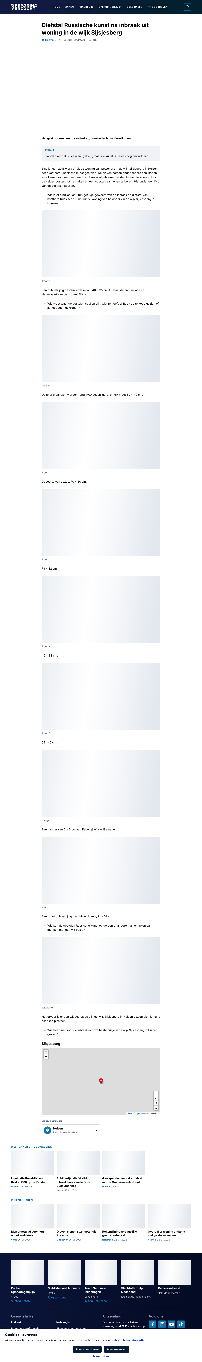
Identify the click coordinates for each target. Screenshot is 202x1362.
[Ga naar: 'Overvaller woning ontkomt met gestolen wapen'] (169, 1222)
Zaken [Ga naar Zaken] (69, 7)
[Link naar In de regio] (77, 1322)
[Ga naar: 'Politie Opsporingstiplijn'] (27, 1281)
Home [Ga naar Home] (56, 7)
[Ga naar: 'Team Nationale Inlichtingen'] (101, 1281)
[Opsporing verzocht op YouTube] (171, 1324)
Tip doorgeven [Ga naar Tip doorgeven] (157, 7)
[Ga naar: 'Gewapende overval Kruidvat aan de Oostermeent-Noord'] (123, 1171)
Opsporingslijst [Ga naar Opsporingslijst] (110, 7)
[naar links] (156, 1098)
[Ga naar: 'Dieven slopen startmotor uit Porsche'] (78, 1222)
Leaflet (129, 1113)
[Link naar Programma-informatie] (32, 1328)
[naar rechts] (156, 1103)
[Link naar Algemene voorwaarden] (77, 1328)
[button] (101, 1081)
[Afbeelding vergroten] (157, 213)
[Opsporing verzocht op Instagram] (162, 1324)
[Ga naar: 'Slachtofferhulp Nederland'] (137, 1279)
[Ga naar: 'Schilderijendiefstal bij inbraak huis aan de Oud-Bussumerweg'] (78, 1171)
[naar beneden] (156, 1108)
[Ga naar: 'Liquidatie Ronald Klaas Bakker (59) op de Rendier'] (32, 1171)
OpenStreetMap (142, 1113)
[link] (71, 1130)
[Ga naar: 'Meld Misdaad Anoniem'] (64, 1279)
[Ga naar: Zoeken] (187, 7)
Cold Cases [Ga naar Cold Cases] (134, 7)
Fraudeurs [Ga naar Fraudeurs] (86, 7)
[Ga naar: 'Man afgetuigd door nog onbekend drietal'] (32, 1222)
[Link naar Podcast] (32, 1322)
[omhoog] (156, 1093)
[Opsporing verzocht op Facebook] (152, 1324)
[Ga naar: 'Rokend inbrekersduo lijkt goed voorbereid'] (123, 1222)
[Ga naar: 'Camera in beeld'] (174, 1277)
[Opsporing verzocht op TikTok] (181, 1324)
